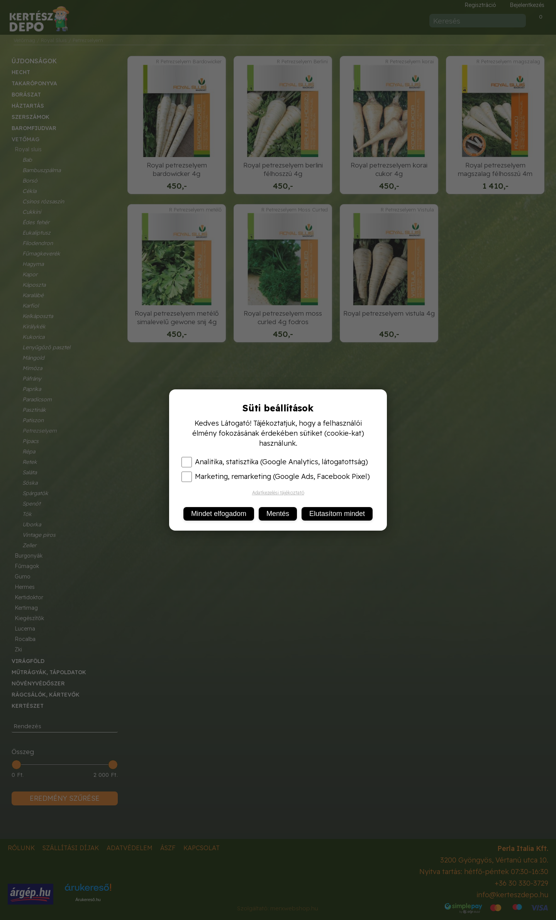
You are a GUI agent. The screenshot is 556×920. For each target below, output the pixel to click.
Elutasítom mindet (337, 514)
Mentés (277, 514)
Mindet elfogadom (218, 514)
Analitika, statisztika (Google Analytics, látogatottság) (274, 461)
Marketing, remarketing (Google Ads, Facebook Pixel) (275, 476)
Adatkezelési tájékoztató (278, 493)
